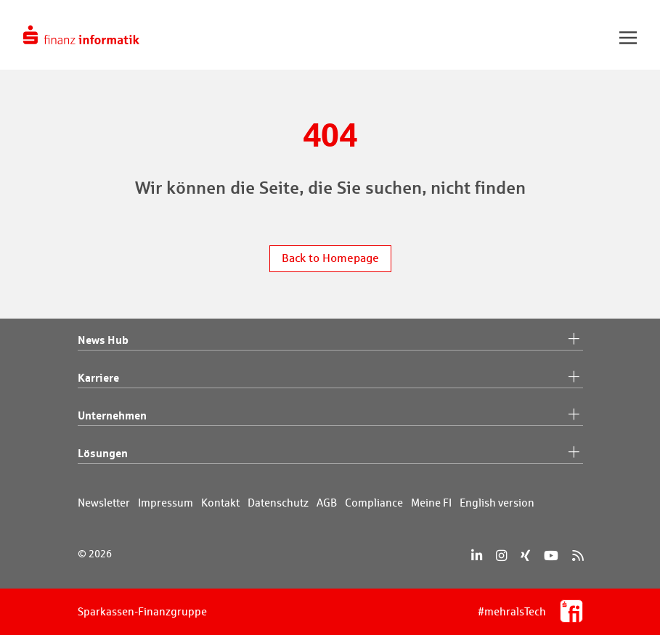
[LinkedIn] (476, 555)
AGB (327, 502)
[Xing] (525, 555)
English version (497, 502)
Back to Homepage (330, 258)
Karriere (330, 378)
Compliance (374, 502)
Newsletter (104, 502)
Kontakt (220, 502)
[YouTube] (551, 555)
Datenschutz (278, 502)
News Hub (330, 340)
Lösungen (330, 453)
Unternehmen (330, 416)
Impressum (165, 502)
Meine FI (431, 502)
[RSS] (577, 555)
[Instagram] (501, 555)
